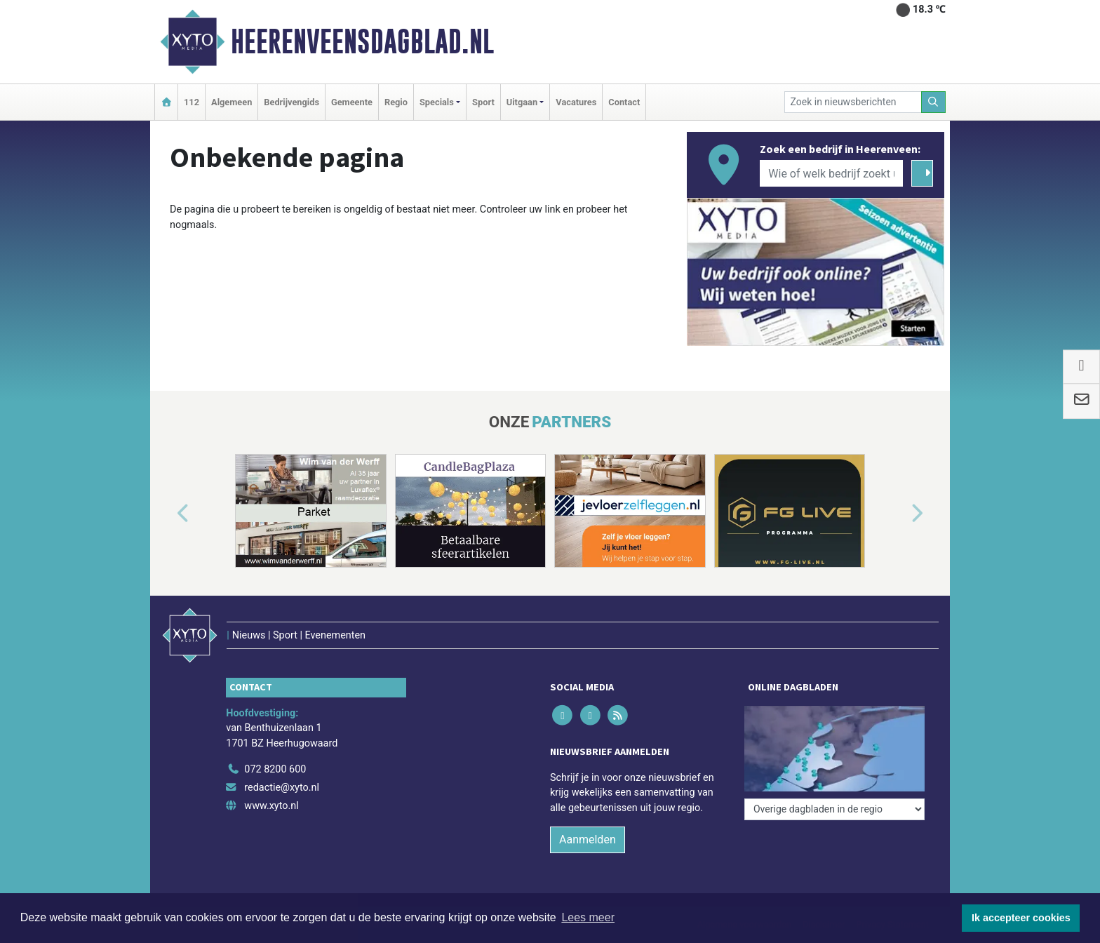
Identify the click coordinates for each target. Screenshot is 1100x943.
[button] (167, 513)
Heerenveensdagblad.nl (362, 41)
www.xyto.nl (271, 806)
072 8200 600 (275, 769)
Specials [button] (437, 102)
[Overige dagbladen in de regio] (834, 809)
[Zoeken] (933, 102)
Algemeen (231, 102)
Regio (396, 102)
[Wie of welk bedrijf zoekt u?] (831, 173)
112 (191, 102)
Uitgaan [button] (522, 102)
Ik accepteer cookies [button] (1021, 917)
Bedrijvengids (291, 102)
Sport (483, 102)
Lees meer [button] (588, 917)
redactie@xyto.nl (281, 788)
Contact (624, 102)
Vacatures (576, 102)
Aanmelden (587, 839)
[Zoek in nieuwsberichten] (853, 102)
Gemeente (352, 102)
